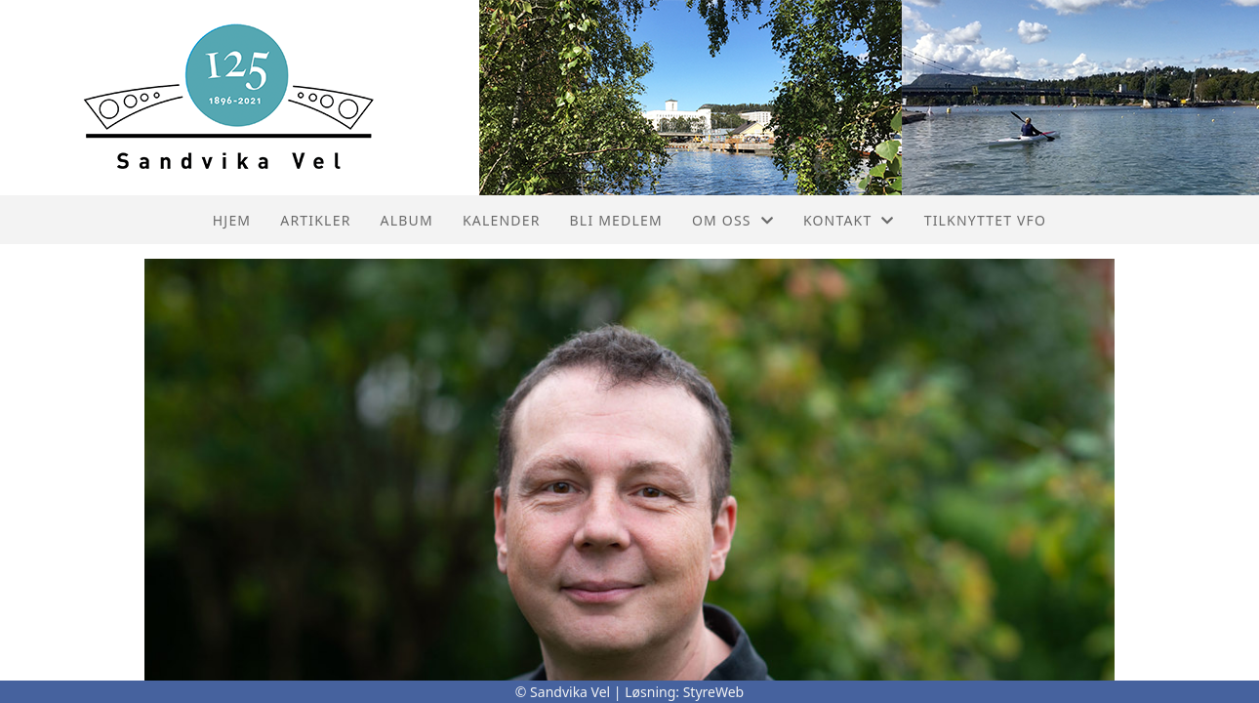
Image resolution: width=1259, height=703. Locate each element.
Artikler (315, 220)
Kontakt (849, 220)
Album (407, 220)
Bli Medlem (616, 220)
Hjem (232, 220)
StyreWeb (714, 691)
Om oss (733, 220)
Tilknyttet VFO (985, 220)
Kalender (502, 220)
